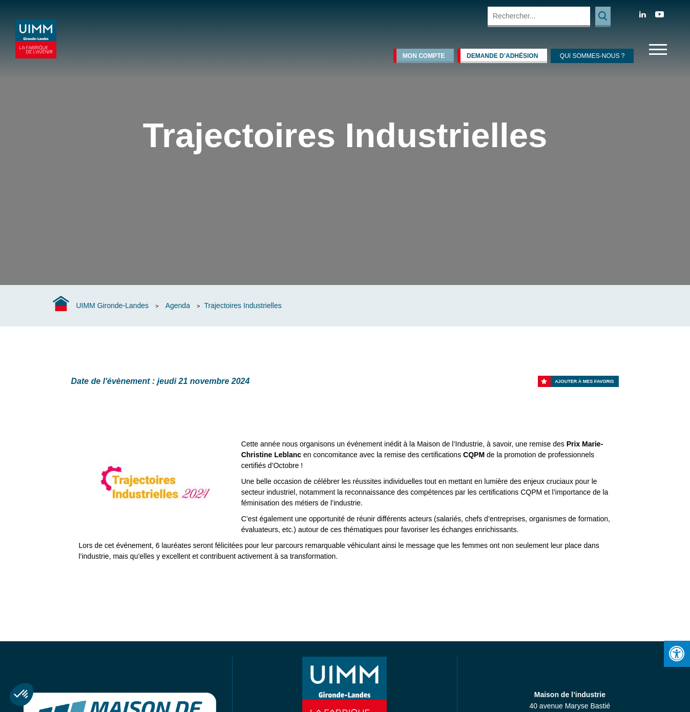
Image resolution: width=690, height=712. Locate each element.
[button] (21, 694)
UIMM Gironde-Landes (112, 305)
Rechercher (603, 17)
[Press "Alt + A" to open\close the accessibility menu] (677, 654)
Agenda (177, 305)
